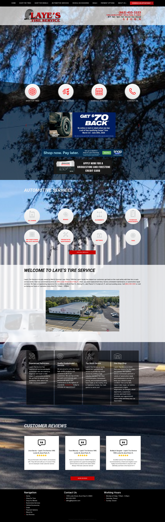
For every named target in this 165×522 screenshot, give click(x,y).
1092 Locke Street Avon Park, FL (67, 282)
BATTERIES (99, 237)
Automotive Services (60, 3)
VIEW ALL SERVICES (82, 252)
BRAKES (65, 216)
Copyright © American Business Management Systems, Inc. (83, 519)
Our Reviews (30, 514)
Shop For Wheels (41, 3)
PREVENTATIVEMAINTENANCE (66, 237)
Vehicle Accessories (80, 3)
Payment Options (107, 3)
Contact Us (69, 385)
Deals (95, 3)
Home (13, 3)
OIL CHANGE (32, 216)
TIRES (133, 237)
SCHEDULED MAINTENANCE (133, 216)
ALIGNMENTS (99, 216)
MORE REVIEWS (82, 478)
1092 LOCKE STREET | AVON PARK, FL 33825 (123, 15)
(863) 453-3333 (130, 12)
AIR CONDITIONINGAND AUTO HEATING (32, 237)
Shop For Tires (25, 3)
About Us (122, 3)
